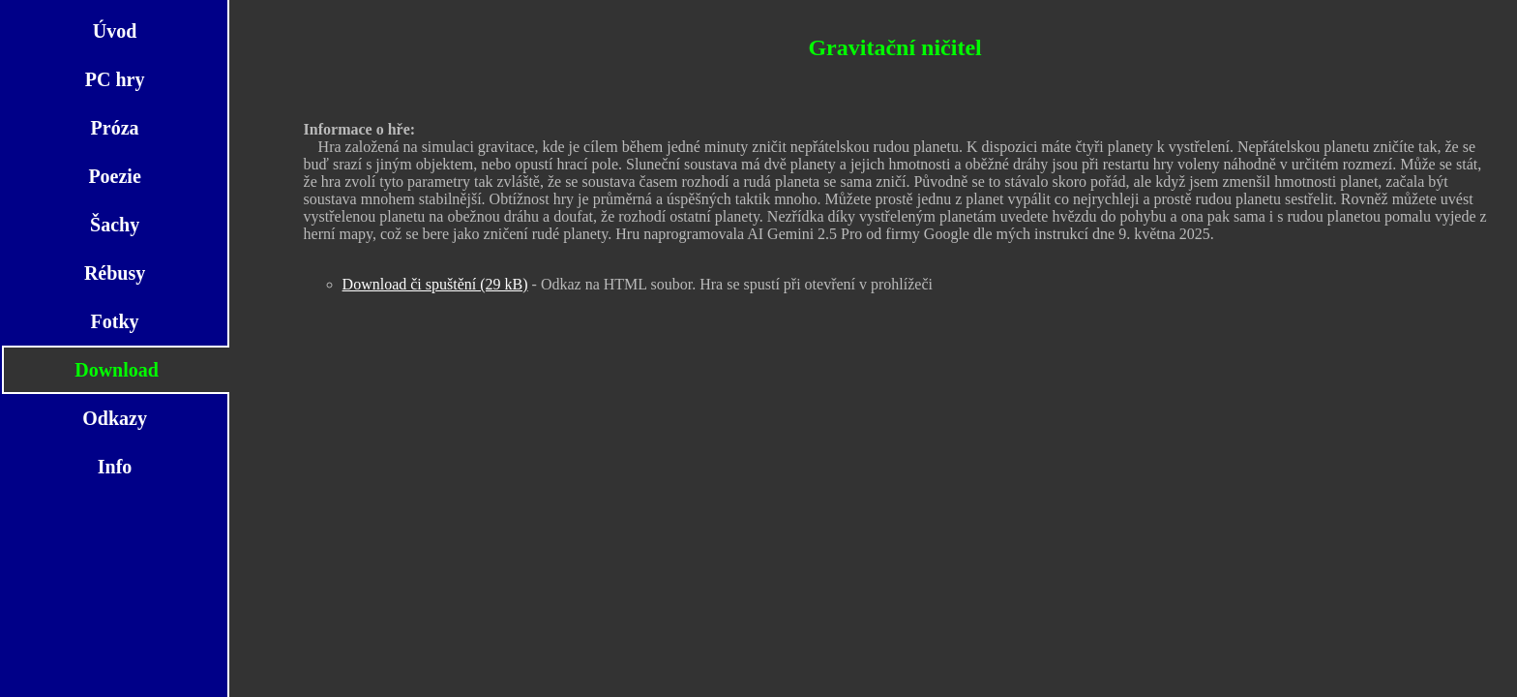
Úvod (115, 31)
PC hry (115, 79)
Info (115, 466)
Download (116, 369)
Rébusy (114, 273)
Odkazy (114, 418)
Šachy (114, 224)
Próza (115, 127)
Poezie (114, 176)
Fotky (115, 321)
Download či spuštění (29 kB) (435, 284)
